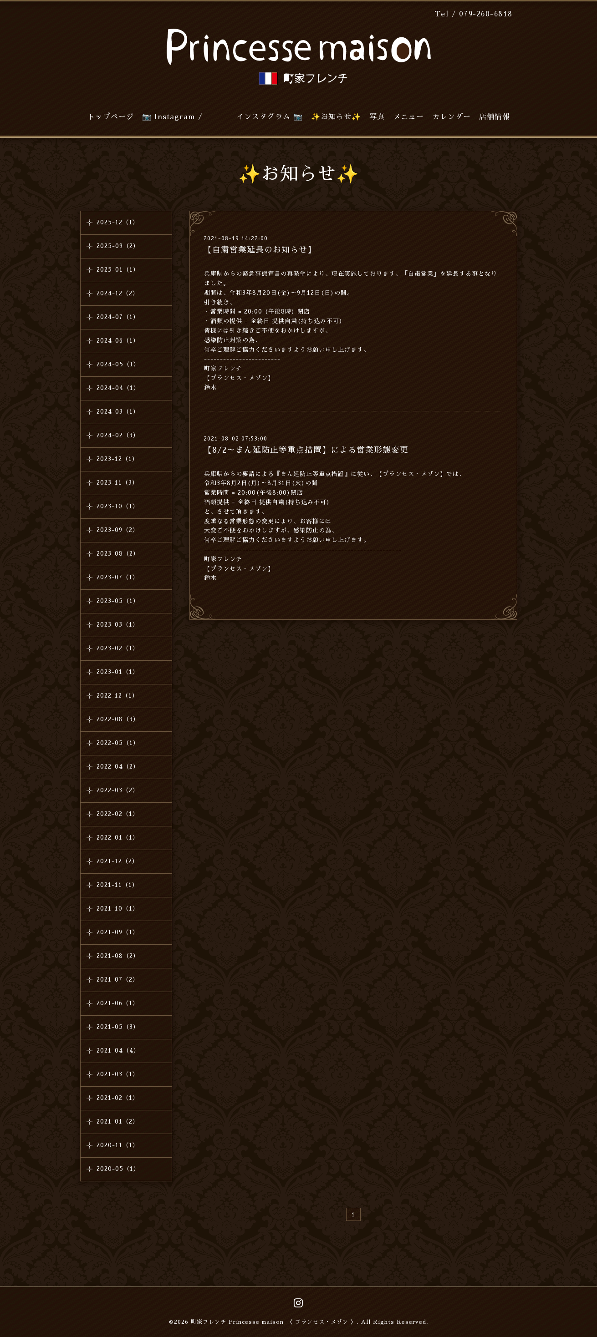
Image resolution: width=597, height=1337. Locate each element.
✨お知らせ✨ (336, 117)
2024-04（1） (118, 388)
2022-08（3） (118, 719)
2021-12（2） (117, 861)
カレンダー (451, 117)
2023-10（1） (118, 506)
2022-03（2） (118, 790)
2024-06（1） (118, 341)
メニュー (408, 117)
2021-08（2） (118, 956)
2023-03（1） (118, 625)
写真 (377, 117)
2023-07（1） (118, 577)
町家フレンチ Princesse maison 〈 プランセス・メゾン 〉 (274, 1322)
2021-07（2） (118, 979)
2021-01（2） (118, 1121)
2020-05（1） (118, 1169)
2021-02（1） (118, 1098)
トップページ (110, 117)
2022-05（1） (118, 743)
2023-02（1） (118, 648)
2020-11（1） (118, 1145)
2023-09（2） (118, 530)
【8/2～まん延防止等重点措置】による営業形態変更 (306, 450)
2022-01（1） (118, 838)
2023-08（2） (118, 554)
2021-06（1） (118, 1003)
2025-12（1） (118, 222)
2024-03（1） (118, 412)
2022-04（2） (118, 767)
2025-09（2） (118, 246)
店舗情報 (494, 117)
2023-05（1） (118, 601)
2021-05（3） (118, 1027)
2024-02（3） (118, 435)
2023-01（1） (118, 672)
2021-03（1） (118, 1074)
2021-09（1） (118, 932)
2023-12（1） (117, 459)
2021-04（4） (118, 1050)
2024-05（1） (118, 364)
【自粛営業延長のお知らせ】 (260, 250)
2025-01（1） (118, 270)
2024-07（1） (118, 317)
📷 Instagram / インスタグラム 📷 (222, 117)
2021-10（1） (118, 909)
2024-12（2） (118, 293)
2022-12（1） (117, 696)
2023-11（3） (117, 483)
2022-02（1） (118, 814)
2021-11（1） (117, 885)
